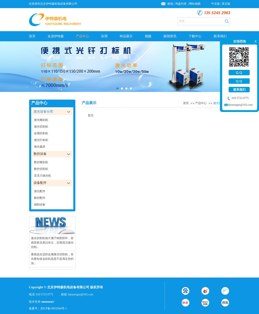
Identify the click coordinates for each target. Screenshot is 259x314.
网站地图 (194, 3)
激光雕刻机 (41, 119)
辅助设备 (39, 204)
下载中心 (195, 36)
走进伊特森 (56, 36)
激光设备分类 (221, 103)
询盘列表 (181, 3)
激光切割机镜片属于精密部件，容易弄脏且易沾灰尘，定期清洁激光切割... (52, 243)
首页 (32, 36)
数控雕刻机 (41, 162)
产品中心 (82, 36)
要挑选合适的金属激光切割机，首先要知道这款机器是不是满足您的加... (52, 259)
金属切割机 (41, 133)
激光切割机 (41, 126)
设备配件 (40, 182)
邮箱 (170, 3)
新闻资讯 (169, 36)
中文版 (215, 3)
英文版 (226, 3)
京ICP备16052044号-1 (53, 308)
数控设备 (40, 153)
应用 (104, 36)
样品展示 (126, 36)
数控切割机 (41, 168)
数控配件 (39, 197)
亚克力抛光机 (42, 175)
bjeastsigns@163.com (80, 294)
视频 (148, 36)
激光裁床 (39, 146)
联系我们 (220, 36)
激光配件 (39, 191)
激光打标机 (41, 140)
